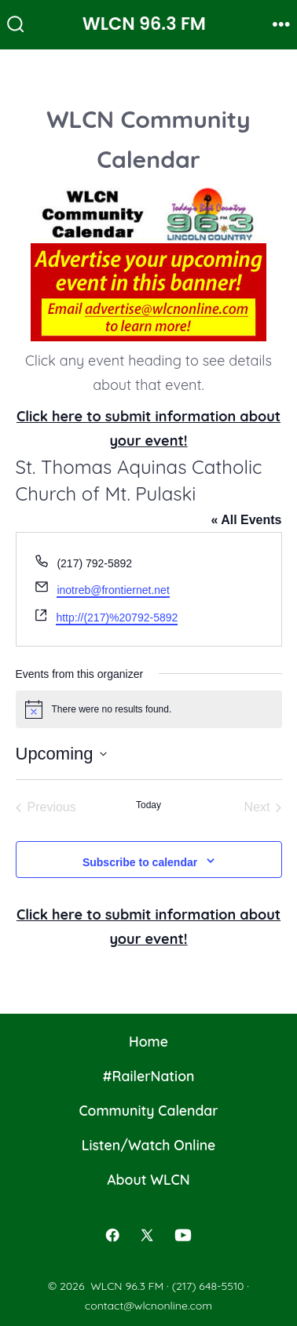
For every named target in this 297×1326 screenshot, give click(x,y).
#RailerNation (149, 1075)
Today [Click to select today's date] (148, 805)
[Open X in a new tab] (147, 1235)
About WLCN (148, 1179)
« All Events (246, 519)
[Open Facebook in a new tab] (113, 1235)
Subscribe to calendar (139, 862)
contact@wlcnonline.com (148, 1306)
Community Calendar (148, 1110)
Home (148, 1041)
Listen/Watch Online (149, 1144)
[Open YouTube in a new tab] (183, 1235)
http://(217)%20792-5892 (117, 617)
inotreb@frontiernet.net (113, 590)
